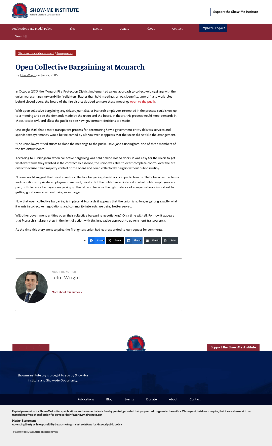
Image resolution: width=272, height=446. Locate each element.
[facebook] (19, 347)
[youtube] (39, 347)
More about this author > (67, 292)
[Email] (152, 240)
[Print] (170, 240)
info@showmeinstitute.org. (85, 415)
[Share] (96, 240)
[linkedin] (33, 347)
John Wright (28, 75)
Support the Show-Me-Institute (233, 347)
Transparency (64, 53)
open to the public (142, 101)
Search (21, 36)
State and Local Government (36, 53)
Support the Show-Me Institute (235, 12)
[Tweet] (115, 240)
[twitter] (26, 347)
